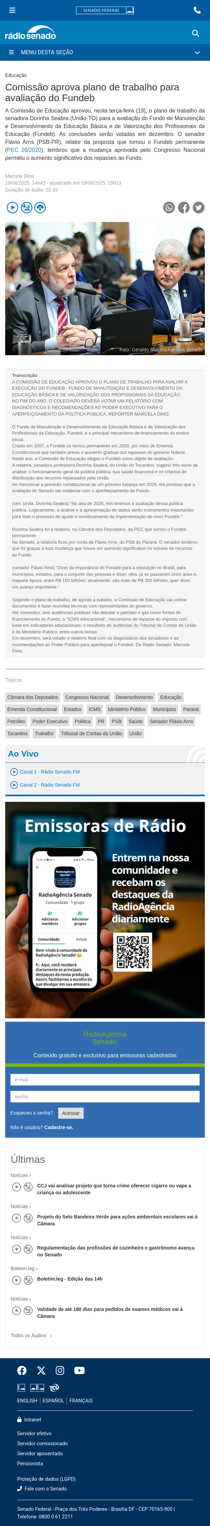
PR (101, 721)
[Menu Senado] (12, 10)
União (135, 733)
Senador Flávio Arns (171, 721)
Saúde (136, 721)
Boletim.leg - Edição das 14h (70, 1279)
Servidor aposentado (40, 1454)
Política (83, 721)
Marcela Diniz (19, 176)
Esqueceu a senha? (31, 1113)
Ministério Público (127, 709)
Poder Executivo (49, 721)
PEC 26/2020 (24, 150)
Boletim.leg (22, 1268)
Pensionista (30, 1464)
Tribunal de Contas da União (91, 733)
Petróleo (16, 721)
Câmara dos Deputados (32, 697)
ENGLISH (27, 1401)
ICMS (95, 709)
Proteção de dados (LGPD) (46, 1479)
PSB (116, 721)
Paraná (191, 709)
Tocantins (17, 733)
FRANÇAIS (81, 1401)
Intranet (29, 1420)
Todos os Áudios (33, 1333)
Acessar (71, 1113)
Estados (73, 709)
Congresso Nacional (87, 697)
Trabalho (44, 733)
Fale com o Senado (42, 1489)
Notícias (19, 1175)
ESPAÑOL (53, 1401)
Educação (170, 697)
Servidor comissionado (42, 1444)
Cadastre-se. (58, 1127)
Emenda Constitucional (32, 709)
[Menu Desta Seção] (105, 52)
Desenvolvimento (134, 697)
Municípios (164, 709)
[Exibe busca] (195, 33)
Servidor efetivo (34, 1434)
